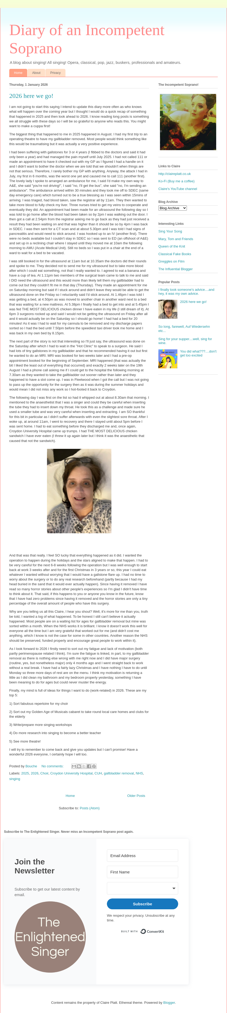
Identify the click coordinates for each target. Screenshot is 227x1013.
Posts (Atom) (90, 808)
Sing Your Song (170, 231)
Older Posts (136, 796)
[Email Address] (142, 855)
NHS (139, 773)
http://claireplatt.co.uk (174, 174)
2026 (35, 773)
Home (18, 73)
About (36, 73)
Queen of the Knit (171, 246)
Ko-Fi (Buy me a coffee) (176, 181)
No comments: (52, 766)
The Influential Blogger (175, 269)
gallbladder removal (119, 773)
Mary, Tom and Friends (175, 239)
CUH (98, 773)
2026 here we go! (31, 95)
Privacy (55, 73)
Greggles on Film (171, 261)
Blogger (169, 1003)
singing (14, 779)
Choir (44, 773)
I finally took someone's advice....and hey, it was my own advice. (186, 292)
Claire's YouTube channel (177, 189)
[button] (50, 937)
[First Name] (142, 872)
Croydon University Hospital (71, 773)
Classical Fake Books (174, 254)
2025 (25, 773)
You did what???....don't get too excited (198, 353)
